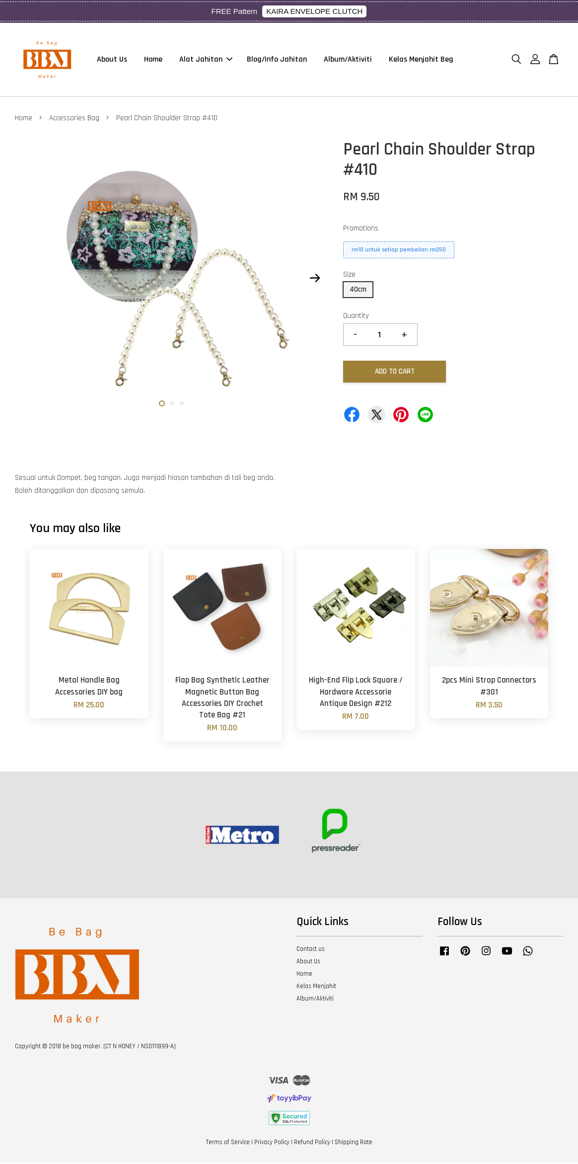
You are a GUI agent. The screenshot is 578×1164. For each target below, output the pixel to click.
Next (314, 279)
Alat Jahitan (205, 60)
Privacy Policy (271, 1143)
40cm (358, 290)
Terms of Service (228, 1143)
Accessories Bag (74, 119)
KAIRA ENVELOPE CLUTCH (314, 11)
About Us (112, 60)
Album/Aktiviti (348, 60)
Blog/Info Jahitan (277, 60)
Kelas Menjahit (316, 987)
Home (153, 60)
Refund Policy (312, 1143)
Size (349, 275)
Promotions (360, 229)
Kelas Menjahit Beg (421, 60)
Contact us (310, 950)
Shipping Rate (353, 1143)
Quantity (356, 316)
